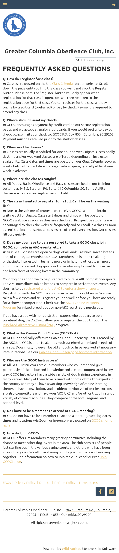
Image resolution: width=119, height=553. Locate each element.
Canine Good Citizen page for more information (75, 352)
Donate (44, 482)
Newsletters (88, 482)
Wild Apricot (71, 548)
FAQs (7, 482)
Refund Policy (64, 482)
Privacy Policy (25, 482)
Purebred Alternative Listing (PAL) (29, 325)
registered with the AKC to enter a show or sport (61, 288)
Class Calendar (63, 83)
